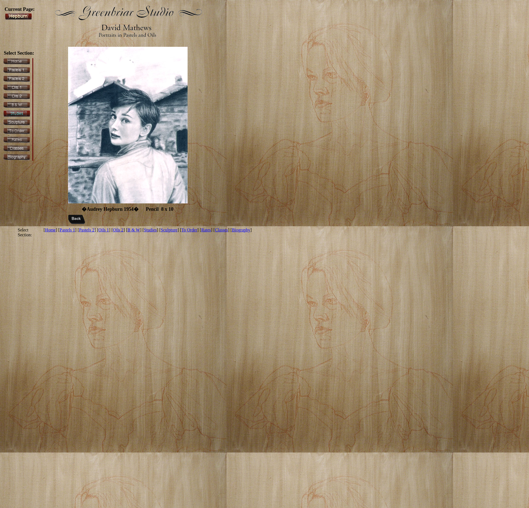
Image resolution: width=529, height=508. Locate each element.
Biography (241, 230)
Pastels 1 (67, 230)
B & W (133, 230)
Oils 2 (118, 230)
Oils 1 (103, 230)
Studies (150, 230)
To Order (189, 230)
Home (50, 230)
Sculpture (169, 230)
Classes (221, 230)
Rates (206, 230)
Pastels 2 (86, 230)
